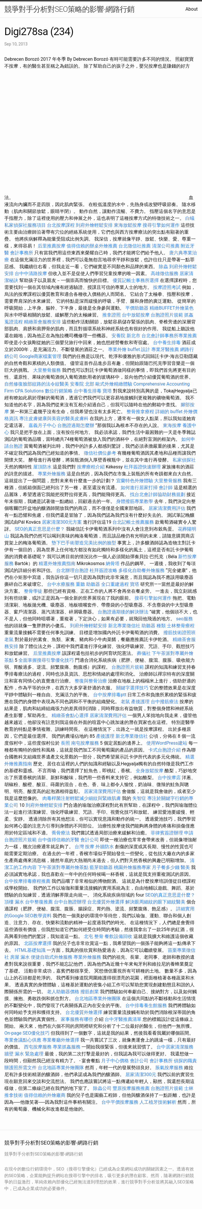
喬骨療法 (61, 833)
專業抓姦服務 (66, 1047)
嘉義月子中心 (42, 425)
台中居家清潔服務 (174, 1047)
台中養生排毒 (167, 342)
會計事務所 (21, 252)
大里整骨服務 (47, 370)
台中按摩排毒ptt (109, 694)
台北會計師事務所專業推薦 (169, 335)
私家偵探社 (184, 460)
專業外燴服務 (51, 473)
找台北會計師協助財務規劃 (157, 494)
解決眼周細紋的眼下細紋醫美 (155, 902)
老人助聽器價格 (63, 991)
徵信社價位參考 (100, 453)
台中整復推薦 (39, 902)
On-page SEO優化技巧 (27, 1033)
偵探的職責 (185, 1060)
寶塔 (107, 391)
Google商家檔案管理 (40, 356)
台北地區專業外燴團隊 (98, 998)
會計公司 (89, 839)
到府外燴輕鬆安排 (94, 225)
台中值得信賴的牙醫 (58, 839)
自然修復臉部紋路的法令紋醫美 (36, 384)
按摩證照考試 (167, 287)
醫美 (185, 867)
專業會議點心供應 (22, 1040)
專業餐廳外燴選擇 (61, 1040)
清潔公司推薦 (166, 246)
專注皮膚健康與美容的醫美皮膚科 (53, 418)
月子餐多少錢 (166, 867)
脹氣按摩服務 (169, 1067)
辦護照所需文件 (20, 1067)
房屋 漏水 (20, 957)
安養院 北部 (82, 384)
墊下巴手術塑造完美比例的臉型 (84, 543)
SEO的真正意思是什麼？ (40, 529)
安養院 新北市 (126, 335)
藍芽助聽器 (101, 867)
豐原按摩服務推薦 (132, 1088)
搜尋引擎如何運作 (161, 225)
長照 (65, 743)
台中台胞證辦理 (70, 902)
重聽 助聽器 (88, 584)
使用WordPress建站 (166, 743)
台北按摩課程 (61, 225)
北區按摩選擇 (38, 943)
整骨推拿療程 (140, 411)
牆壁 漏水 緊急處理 (24, 1054)
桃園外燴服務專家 (132, 867)
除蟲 (163, 266)
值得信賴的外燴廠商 (44, 1095)
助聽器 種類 (153, 625)
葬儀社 (144, 653)
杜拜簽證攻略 (103, 570)
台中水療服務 (61, 584)
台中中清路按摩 (31, 273)
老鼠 (9, 639)
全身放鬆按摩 (150, 770)
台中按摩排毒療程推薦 (28, 881)
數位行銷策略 (59, 391)
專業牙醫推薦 (165, 349)
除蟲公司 (102, 1088)
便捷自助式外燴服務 (52, 957)
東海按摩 (172, 425)
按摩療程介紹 (91, 467)
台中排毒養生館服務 (146, 1005)
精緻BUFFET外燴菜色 (172, 308)
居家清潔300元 (140, 1074)
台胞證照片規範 (167, 315)
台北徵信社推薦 (134, 246)
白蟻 (190, 218)
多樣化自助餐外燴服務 (141, 570)
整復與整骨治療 (91, 681)
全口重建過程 (115, 584)
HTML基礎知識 (30, 950)
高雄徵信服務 (164, 273)
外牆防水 (104, 846)
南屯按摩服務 (85, 743)
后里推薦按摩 (52, 246)
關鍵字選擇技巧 (132, 688)
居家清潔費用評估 (166, 508)
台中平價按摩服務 (120, 1102)
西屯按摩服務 (38, 1047)
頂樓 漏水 (14, 902)
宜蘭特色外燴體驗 (134, 480)
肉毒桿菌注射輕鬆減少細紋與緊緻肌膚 (81, 798)
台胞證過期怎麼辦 (75, 425)
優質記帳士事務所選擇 (136, 280)
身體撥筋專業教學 (135, 501)
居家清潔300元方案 (62, 522)
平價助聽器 (136, 308)
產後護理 (140, 701)
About (191, 9)
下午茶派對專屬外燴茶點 (63, 867)
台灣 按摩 (84, 846)
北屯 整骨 (93, 936)
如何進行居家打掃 (139, 487)
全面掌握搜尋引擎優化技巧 (46, 660)
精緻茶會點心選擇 (70, 715)
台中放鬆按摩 (136, 315)
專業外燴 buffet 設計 (129, 349)
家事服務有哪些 (77, 1019)
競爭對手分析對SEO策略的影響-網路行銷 (69, 9)
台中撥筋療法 (164, 701)
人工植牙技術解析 (157, 1102)
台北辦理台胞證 (72, 570)
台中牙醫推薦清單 (123, 1019)
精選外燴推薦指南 (57, 563)
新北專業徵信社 (124, 625)
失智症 (139, 798)
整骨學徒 (33, 591)
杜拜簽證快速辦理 (142, 467)
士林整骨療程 (181, 625)
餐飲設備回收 (118, 936)
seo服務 (184, 618)
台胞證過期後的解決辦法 (123, 612)
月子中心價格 (115, 1060)
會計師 (166, 487)
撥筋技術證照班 (179, 632)
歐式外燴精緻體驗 (113, 384)
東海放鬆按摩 (128, 225)
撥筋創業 (89, 991)
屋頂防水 (42, 467)
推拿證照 (111, 315)
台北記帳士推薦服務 (133, 522)
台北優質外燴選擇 (105, 902)
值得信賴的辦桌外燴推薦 (92, 246)
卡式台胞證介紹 (164, 750)
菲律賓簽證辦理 (167, 833)
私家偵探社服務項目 (25, 225)
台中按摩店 (169, 777)
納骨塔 (113, 563)
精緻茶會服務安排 (42, 322)
